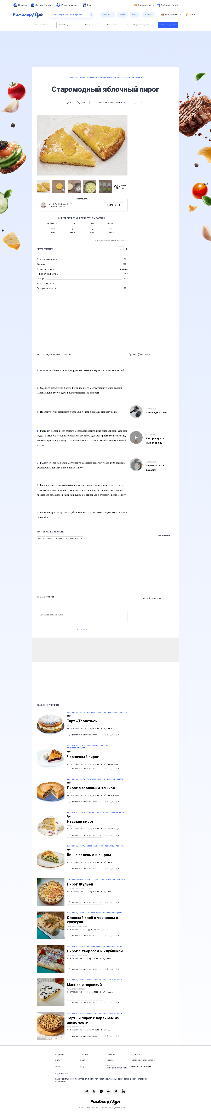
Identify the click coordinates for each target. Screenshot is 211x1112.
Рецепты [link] (59, 1054)
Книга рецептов (144, 5)
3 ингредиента (76, 929)
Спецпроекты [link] (61, 1073)
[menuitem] (20, 5)
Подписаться (113, 205)
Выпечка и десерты (45, 25)
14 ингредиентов (77, 728)
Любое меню (117, 25)
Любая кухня (93, 25)
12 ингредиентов (77, 829)
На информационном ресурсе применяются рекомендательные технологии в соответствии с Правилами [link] (101, 1080)
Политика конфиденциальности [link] (116, 1067)
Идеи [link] (57, 1060)
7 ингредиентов (76, 958)
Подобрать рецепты (168, 25)
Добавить (168, 5)
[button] (145, 354)
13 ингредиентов (77, 764)
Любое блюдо (69, 25)
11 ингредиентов (77, 795)
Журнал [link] (59, 1067)
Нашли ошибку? (166, 535)
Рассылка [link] (135, 1054)
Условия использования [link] (143, 1060)
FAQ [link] (82, 1067)
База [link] (82, 1060)
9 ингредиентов (76, 992)
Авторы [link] (84, 1054)
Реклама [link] (110, 1060)
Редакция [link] (110, 1054)
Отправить (82, 629)
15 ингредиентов (77, 862)
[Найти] (91, 15)
